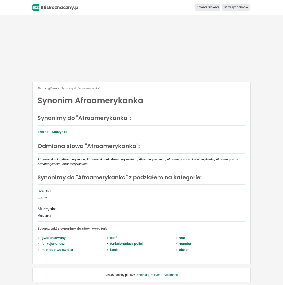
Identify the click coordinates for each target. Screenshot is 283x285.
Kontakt (141, 275)
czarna (43, 132)
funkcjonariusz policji (126, 243)
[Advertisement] (141, 48)
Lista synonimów (236, 7)
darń (114, 238)
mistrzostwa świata (57, 250)
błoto (183, 250)
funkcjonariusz (53, 243)
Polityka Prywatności (164, 275)
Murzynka (59, 132)
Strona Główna (208, 7)
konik (114, 250)
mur (182, 238)
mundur (185, 243)
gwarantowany (53, 238)
